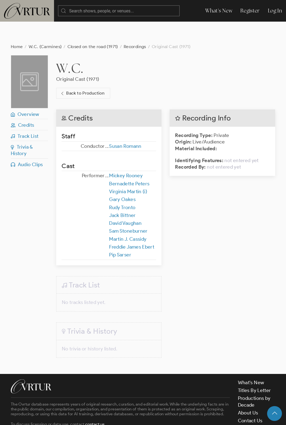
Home (17, 25)
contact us (95, 402)
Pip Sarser (120, 233)
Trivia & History (22, 128)
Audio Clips (27, 143)
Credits (22, 103)
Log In (275, 10)
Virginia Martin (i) (128, 170)
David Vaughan (125, 202)
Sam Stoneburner (128, 209)
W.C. (69, 46)
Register (250, 10)
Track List (24, 115)
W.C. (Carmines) (45, 25)
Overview (25, 93)
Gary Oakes (122, 178)
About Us (248, 391)
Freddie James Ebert (131, 225)
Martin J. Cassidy (127, 217)
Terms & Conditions (97, 416)
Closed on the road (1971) (93, 25)
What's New (218, 10)
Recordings (135, 25)
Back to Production (82, 72)
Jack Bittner (122, 194)
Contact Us (250, 399)
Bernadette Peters (129, 162)
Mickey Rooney (126, 154)
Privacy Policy (138, 416)
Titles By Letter (254, 369)
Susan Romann (125, 125)
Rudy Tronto (122, 186)
